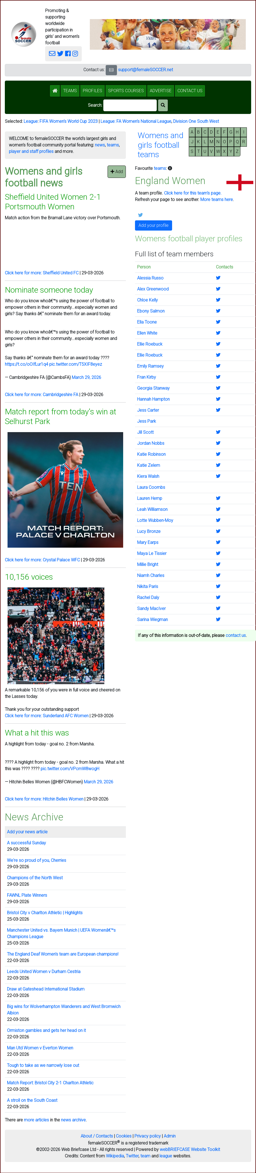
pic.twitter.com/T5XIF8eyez (75, 364)
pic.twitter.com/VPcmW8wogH (70, 768)
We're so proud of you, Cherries (36, 860)
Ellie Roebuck (149, 344)
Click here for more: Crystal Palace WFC (42, 559)
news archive (73, 1119)
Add (117, 171)
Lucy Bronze (149, 531)
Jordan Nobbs (150, 443)
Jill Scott (145, 432)
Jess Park (146, 421)
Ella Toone (147, 322)
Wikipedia (115, 1155)
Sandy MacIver (151, 608)
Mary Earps (147, 542)
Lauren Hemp (149, 498)
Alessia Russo (150, 278)
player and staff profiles (31, 151)
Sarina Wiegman (152, 619)
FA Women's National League (143, 121)
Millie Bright (147, 564)
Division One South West (196, 121)
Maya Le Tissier (151, 553)
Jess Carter (148, 410)
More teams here (216, 199)
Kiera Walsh (148, 476)
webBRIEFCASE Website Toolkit (190, 1149)
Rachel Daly (148, 597)
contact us (236, 635)
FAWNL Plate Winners (27, 895)
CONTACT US (189, 90)
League (31, 121)
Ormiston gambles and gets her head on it (46, 1030)
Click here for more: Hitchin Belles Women (44, 799)
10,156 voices (29, 577)
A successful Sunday (26, 842)
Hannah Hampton (153, 399)
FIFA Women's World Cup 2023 (69, 121)
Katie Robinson (151, 454)
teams (113, 145)
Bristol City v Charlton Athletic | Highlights (45, 912)
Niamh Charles (150, 575)
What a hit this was (37, 732)
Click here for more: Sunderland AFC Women (46, 715)
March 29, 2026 (86, 377)
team (145, 1155)
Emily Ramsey (150, 366)
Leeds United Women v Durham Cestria (43, 971)
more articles (36, 1119)
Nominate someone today (49, 290)
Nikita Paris (147, 586)
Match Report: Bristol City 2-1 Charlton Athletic (50, 1082)
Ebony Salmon (151, 311)
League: (108, 121)
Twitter (132, 1155)
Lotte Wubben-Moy (155, 520)
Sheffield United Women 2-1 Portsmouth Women (53, 201)
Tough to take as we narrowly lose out (43, 1065)
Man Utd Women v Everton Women (40, 1047)
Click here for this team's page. (193, 193)
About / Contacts (97, 1136)
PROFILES (92, 90)
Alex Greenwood (153, 289)
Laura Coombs (151, 487)
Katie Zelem (148, 465)
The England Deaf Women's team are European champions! (62, 954)
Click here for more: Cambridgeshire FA (41, 394)
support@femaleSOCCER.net (145, 69)
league (165, 1155)
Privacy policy (147, 1136)
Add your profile (153, 225)
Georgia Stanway (153, 388)
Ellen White (147, 333)
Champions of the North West (35, 877)
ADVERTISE (161, 90)
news (100, 145)
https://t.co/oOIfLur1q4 (26, 364)
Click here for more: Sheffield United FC (42, 272)
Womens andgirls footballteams (160, 145)
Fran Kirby (146, 377)
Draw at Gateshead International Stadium (45, 989)
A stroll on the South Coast (32, 1100)
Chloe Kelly (147, 300)
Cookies (123, 1136)
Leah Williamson (152, 509)
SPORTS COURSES (126, 90)
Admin (170, 1136)
